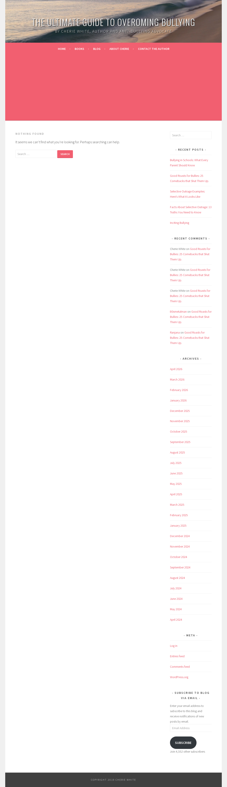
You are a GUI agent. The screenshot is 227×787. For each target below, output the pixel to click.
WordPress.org (179, 677)
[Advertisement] (113, 86)
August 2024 (177, 578)
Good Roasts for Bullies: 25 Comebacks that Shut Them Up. (190, 254)
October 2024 (178, 557)
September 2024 (180, 567)
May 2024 (176, 609)
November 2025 (180, 421)
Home (62, 49)
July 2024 (176, 588)
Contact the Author (153, 49)
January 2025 (178, 525)
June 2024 (176, 599)
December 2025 (180, 411)
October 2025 (178, 431)
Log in (173, 646)
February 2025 (179, 515)
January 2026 (178, 400)
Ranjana (175, 332)
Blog (97, 49)
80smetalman (178, 311)
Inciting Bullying (179, 223)
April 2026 (176, 369)
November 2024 (180, 546)
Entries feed (177, 656)
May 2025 (176, 484)
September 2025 (180, 442)
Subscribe (183, 743)
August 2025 (177, 452)
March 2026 (177, 379)
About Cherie (119, 49)
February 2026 (179, 390)
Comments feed (180, 667)
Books (79, 49)
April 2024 (176, 620)
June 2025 (176, 473)
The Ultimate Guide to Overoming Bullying (113, 22)
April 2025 (176, 494)
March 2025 (177, 505)
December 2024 (180, 536)
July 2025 (176, 463)
